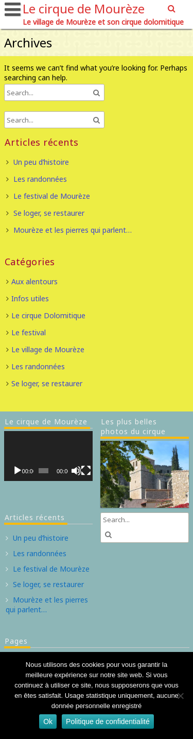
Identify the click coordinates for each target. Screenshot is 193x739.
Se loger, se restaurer (48, 213)
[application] (48, 456)
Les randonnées (40, 179)
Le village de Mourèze (47, 349)
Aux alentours (34, 281)
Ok (47, 721)
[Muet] (76, 471)
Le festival (28, 332)
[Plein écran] (86, 471)
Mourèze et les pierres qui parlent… (72, 230)
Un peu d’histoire (41, 162)
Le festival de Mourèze (51, 196)
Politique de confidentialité (108, 721)
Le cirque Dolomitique (48, 315)
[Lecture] (17, 471)
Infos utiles (30, 298)
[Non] (180, 696)
